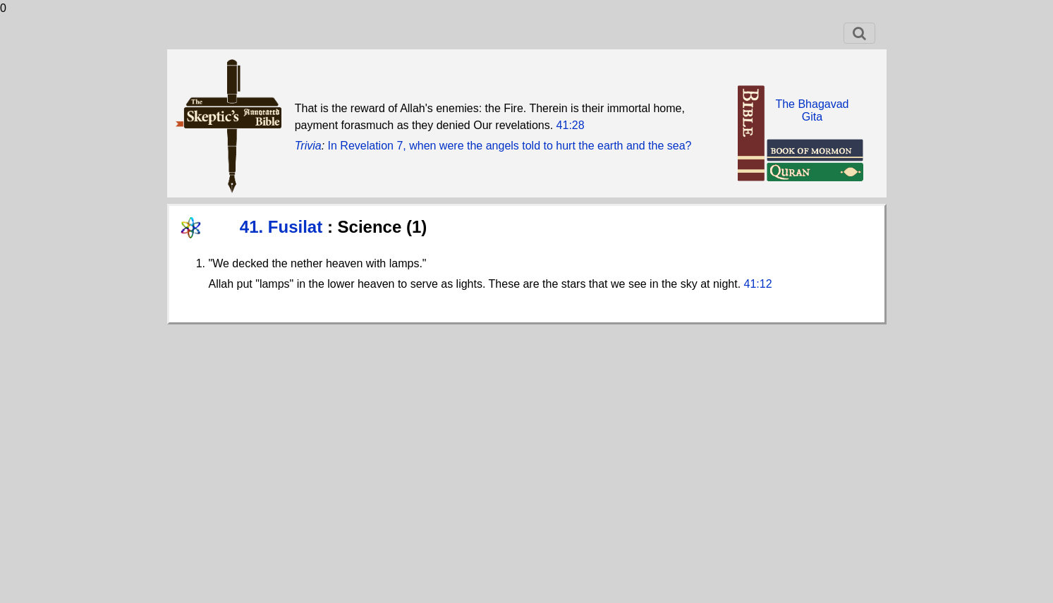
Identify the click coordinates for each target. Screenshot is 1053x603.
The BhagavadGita (811, 110)
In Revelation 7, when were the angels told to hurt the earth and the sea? (510, 146)
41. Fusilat (283, 226)
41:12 (758, 284)
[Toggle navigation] (859, 33)
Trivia (308, 146)
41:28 (570, 125)
